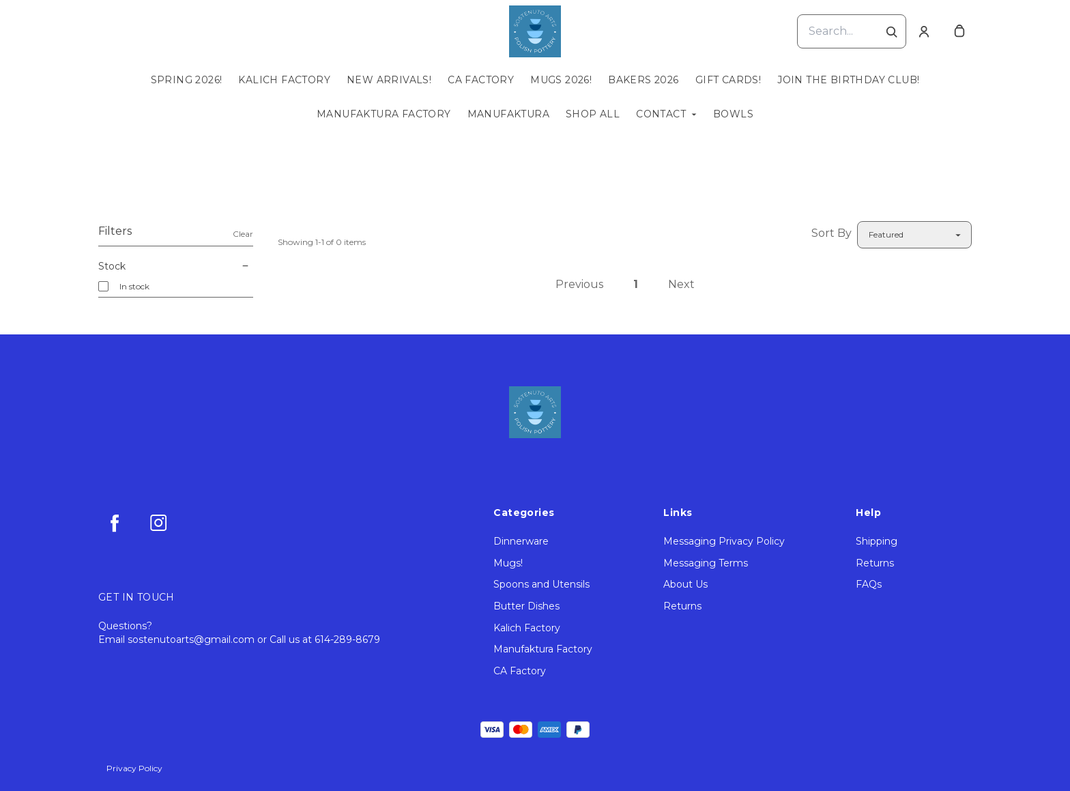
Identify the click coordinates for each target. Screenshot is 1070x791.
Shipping (876, 541)
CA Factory (481, 80)
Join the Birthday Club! (848, 80)
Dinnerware (521, 541)
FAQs (869, 584)
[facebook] (114, 522)
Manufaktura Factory (384, 114)
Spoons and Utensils (541, 584)
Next (681, 284)
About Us (685, 584)
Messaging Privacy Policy (724, 541)
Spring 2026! (186, 80)
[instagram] (158, 522)
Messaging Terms (705, 563)
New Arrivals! (389, 80)
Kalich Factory (284, 80)
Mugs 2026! (561, 80)
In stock (134, 286)
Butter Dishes (526, 606)
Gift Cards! (728, 80)
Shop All (593, 114)
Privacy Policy (134, 768)
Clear (243, 234)
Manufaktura (508, 114)
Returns (682, 606)
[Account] (924, 31)
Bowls (733, 114)
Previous (579, 284)
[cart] (959, 31)
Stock (175, 266)
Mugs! (508, 563)
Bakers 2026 (643, 80)
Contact (661, 114)
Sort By (831, 233)
